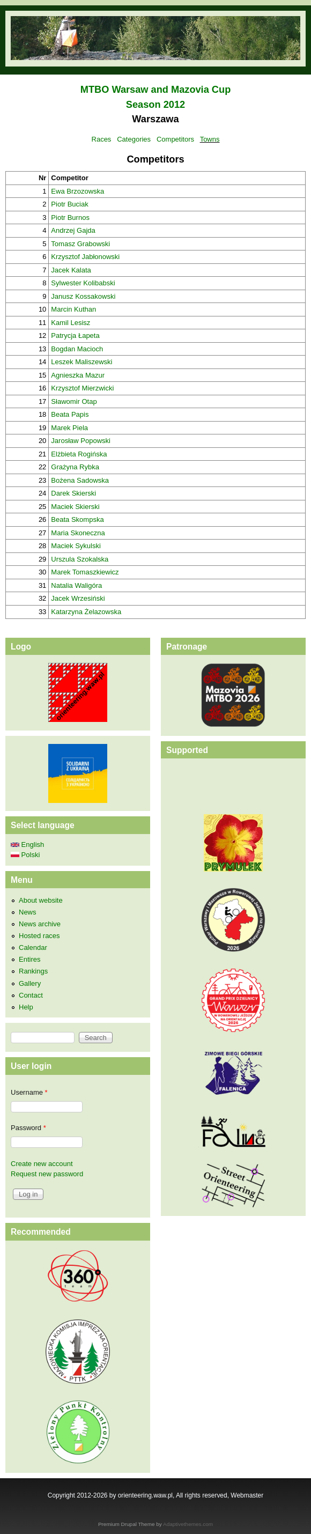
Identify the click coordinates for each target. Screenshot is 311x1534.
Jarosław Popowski (80, 441)
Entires (29, 959)
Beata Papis (69, 414)
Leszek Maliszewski (81, 362)
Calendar (33, 947)
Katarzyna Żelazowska (86, 612)
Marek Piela (69, 428)
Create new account (42, 1164)
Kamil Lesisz (70, 323)
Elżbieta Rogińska (79, 454)
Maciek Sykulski (75, 546)
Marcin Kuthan (73, 309)
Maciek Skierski (75, 507)
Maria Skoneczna (78, 533)
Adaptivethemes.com (188, 1524)
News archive (40, 924)
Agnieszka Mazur (78, 375)
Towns (210, 139)
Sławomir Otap (74, 401)
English (27, 844)
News (27, 912)
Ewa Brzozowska (77, 191)
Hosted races (39, 936)
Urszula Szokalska (79, 559)
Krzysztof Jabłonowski (85, 257)
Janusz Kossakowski (83, 296)
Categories (134, 139)
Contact (31, 995)
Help (26, 1007)
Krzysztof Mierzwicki (82, 388)
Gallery (30, 983)
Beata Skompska (77, 519)
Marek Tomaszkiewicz (85, 572)
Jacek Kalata (71, 270)
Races (102, 139)
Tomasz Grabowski (80, 244)
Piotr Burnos (70, 217)
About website (41, 900)
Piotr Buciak (69, 204)
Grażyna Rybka (75, 467)
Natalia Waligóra (76, 585)
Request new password (47, 1174)
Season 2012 (155, 104)
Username (29, 1092)
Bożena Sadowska (80, 480)
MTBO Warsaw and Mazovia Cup (155, 89)
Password (28, 1128)
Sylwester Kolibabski (83, 283)
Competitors (175, 139)
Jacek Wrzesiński (78, 598)
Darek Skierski (73, 493)
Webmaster (247, 1495)
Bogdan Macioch (77, 349)
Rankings (33, 971)
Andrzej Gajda (73, 230)
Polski (25, 855)
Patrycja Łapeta (75, 335)
